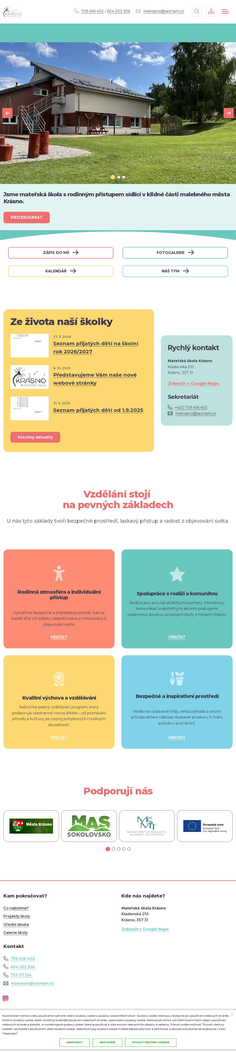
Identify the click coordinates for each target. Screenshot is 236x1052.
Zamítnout (74, 1042)
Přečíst (78, 346)
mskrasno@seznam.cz (163, 11)
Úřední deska (16, 924)
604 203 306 (118, 11)
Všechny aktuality (35, 437)
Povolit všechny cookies (151, 1042)
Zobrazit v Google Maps (193, 383)
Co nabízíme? (16, 908)
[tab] (112, 177)
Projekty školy (16, 916)
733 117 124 (21, 975)
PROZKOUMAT (27, 217)
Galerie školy (15, 932)
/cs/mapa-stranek (211, 11)
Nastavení (107, 1042)
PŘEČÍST (59, 637)
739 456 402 (92, 11)
